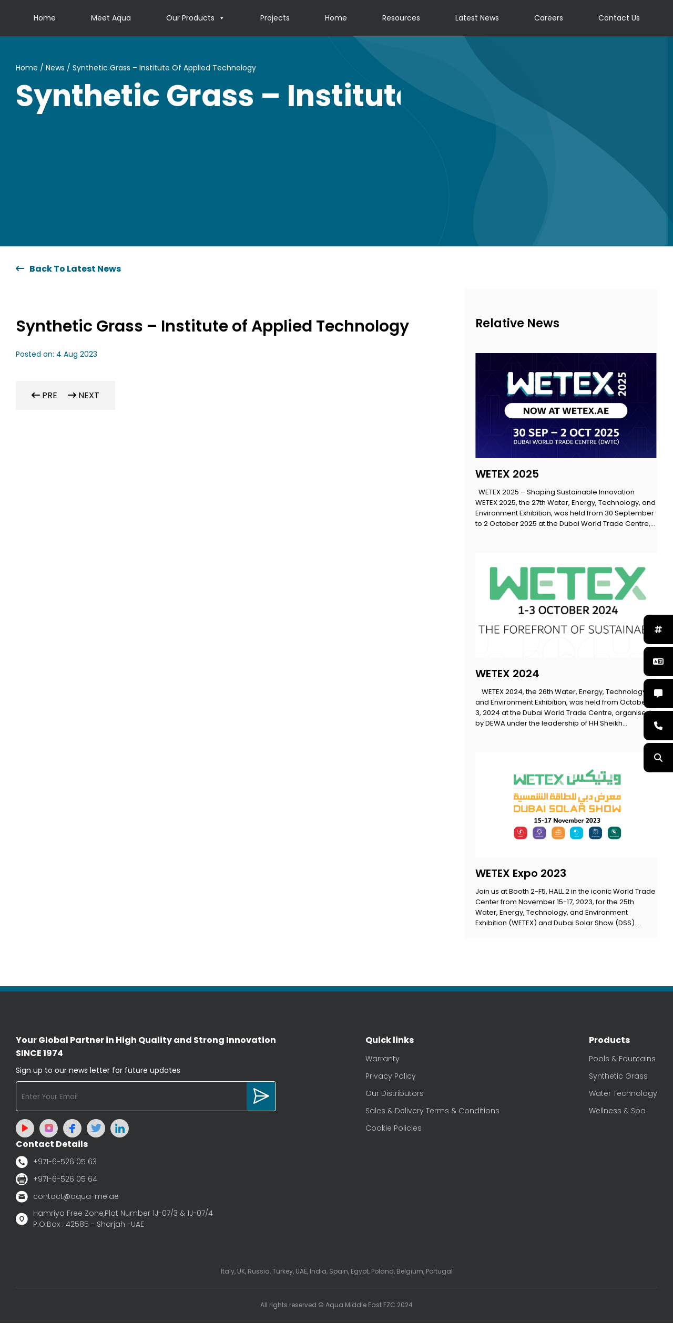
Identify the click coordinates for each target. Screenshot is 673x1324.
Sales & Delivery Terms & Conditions (432, 1111)
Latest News (477, 18)
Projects (275, 18)
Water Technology (623, 1094)
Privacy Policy (390, 1076)
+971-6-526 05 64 (56, 1180)
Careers (548, 18)
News (55, 68)
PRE (44, 396)
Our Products (195, 18)
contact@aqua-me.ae (67, 1197)
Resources (401, 18)
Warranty (382, 1059)
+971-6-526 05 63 (56, 1162)
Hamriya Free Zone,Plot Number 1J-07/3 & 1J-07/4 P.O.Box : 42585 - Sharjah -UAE (114, 1219)
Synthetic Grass (618, 1076)
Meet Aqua (111, 18)
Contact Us (619, 18)
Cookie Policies (393, 1128)
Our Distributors (394, 1094)
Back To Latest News (68, 269)
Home (45, 18)
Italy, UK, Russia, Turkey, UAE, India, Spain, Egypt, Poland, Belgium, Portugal (337, 1272)
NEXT (83, 396)
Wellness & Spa (617, 1111)
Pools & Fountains (622, 1059)
